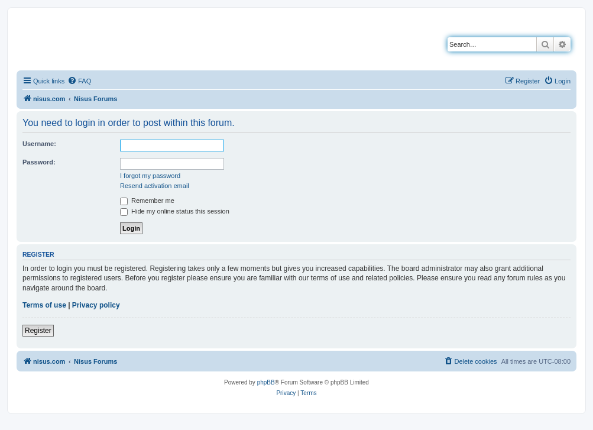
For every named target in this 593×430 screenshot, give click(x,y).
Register (38, 330)
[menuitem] (79, 81)
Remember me (147, 200)
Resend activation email (154, 185)
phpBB (266, 382)
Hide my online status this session (174, 211)
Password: (39, 162)
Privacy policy (96, 305)
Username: (39, 143)
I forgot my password (150, 175)
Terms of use (44, 305)
